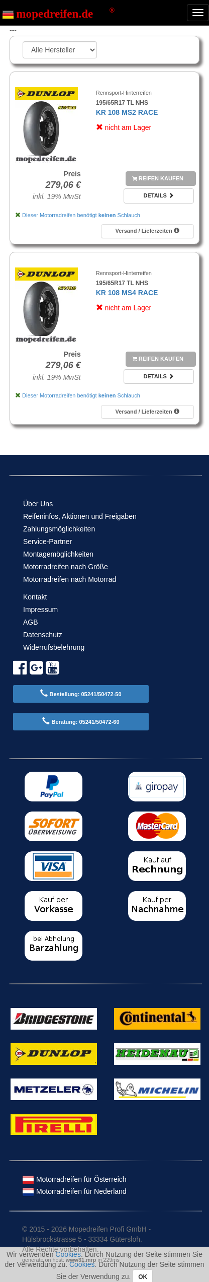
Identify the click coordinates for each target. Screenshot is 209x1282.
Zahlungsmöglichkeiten (59, 529)
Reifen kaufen (157, 178)
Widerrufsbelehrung (53, 647)
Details (158, 195)
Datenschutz (42, 635)
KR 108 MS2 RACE (127, 112)
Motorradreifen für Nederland (74, 1191)
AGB (30, 622)
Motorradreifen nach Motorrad (69, 579)
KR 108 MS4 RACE (127, 293)
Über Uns (38, 504)
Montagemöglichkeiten (58, 554)
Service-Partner (47, 541)
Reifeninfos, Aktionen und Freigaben (80, 516)
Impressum (40, 609)
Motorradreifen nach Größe (65, 567)
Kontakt (35, 597)
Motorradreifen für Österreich (74, 1179)
